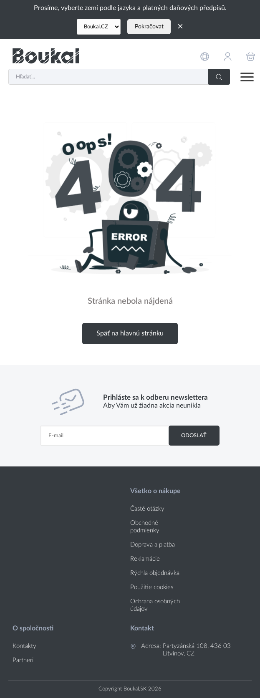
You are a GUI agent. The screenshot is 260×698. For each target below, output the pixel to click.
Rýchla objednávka (154, 573)
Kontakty (24, 646)
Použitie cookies (151, 587)
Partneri (23, 660)
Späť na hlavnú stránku (130, 333)
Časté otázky (147, 509)
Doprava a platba (152, 545)
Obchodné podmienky (144, 527)
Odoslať (194, 435)
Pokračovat (149, 27)
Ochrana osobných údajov (155, 605)
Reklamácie (145, 559)
